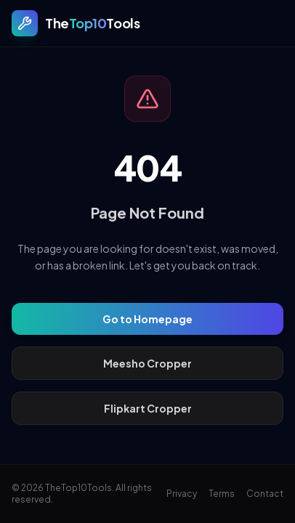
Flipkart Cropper (148, 408)
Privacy (181, 493)
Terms (222, 493)
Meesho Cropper (147, 363)
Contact (264, 493)
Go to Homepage (147, 318)
